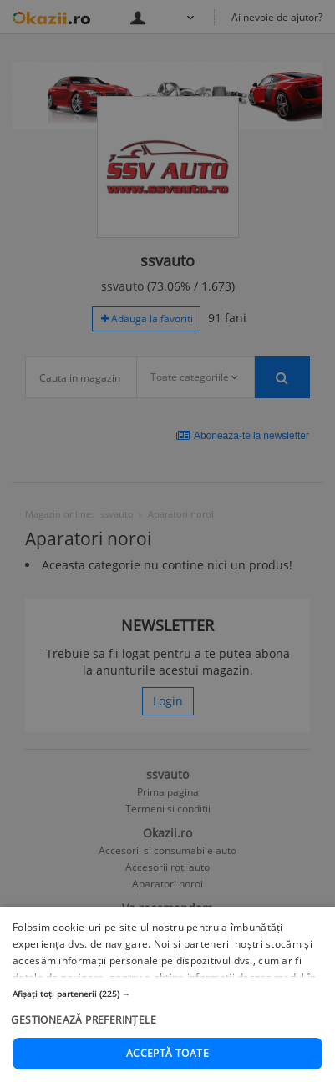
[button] (167, 1048)
